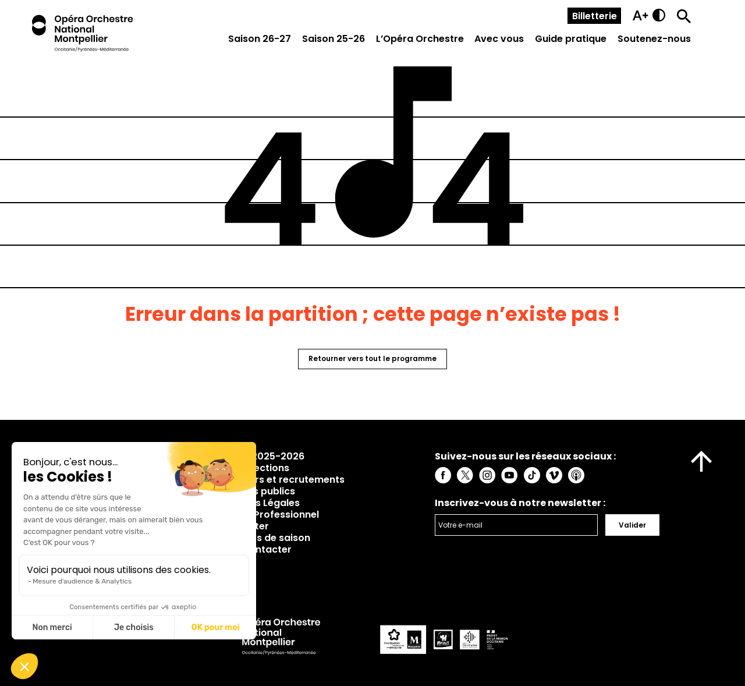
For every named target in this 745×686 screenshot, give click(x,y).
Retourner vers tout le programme (372, 358)
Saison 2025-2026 (260, 456)
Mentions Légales (258, 503)
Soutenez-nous (654, 38)
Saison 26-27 (259, 38)
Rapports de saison (263, 537)
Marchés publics (256, 491)
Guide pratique (570, 38)
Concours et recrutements (281, 479)
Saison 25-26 (333, 38)
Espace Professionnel (268, 514)
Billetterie (594, 16)
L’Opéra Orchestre (420, 38)
